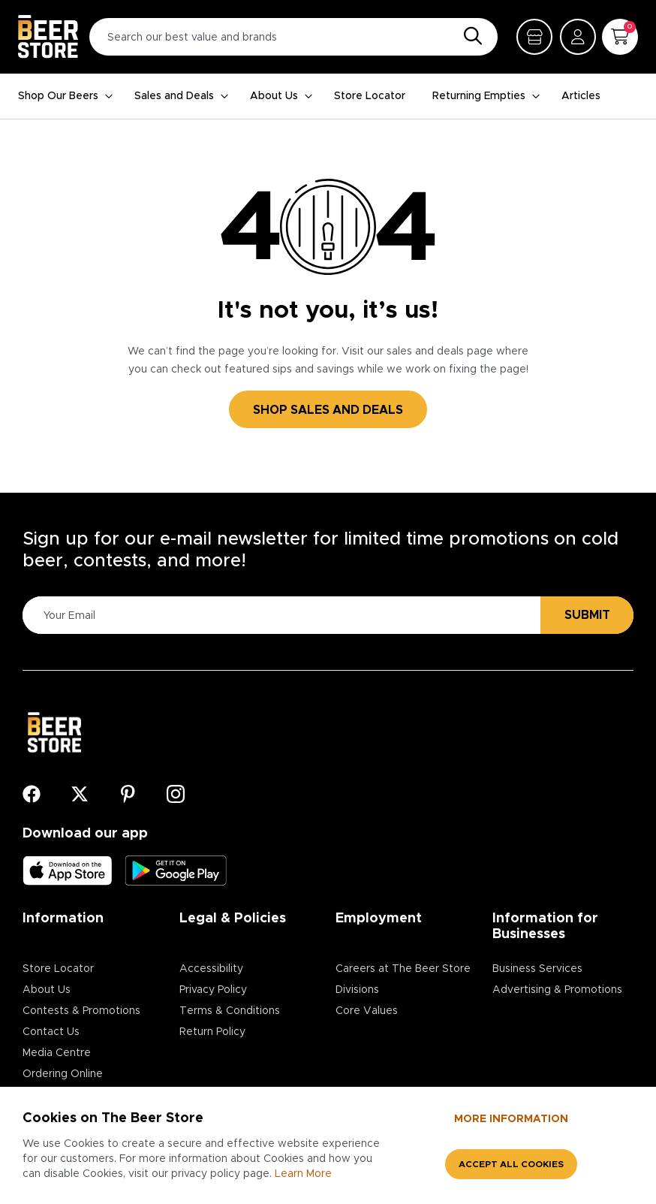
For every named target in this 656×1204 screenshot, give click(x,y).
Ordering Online (63, 1074)
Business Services (537, 969)
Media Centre (57, 1053)
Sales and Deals (181, 96)
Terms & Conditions (229, 1011)
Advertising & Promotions (557, 990)
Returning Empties (486, 96)
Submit (587, 615)
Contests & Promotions (81, 1011)
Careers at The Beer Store (403, 969)
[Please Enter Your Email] (279, 615)
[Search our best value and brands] (293, 37)
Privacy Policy (213, 990)
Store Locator (369, 96)
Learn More (303, 1174)
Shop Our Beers (65, 96)
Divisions (357, 990)
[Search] (469, 37)
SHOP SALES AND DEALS (328, 410)
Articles (580, 96)
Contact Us (51, 1032)
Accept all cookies (511, 1164)
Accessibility (211, 969)
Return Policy (212, 1032)
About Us (281, 96)
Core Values (367, 1011)
